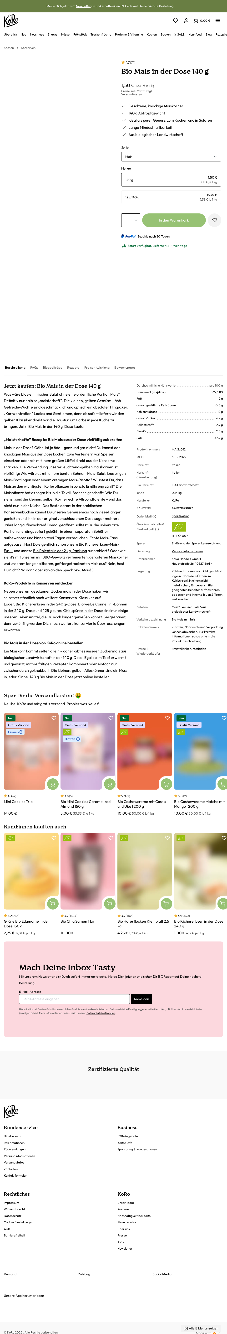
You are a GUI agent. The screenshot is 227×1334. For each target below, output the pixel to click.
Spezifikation (180, 516)
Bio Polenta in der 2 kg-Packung (60, 550)
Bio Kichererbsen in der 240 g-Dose (46, 604)
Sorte (125, 147)
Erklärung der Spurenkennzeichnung (197, 543)
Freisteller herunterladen (189, 649)
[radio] (171, 179)
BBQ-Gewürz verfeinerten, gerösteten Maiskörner (85, 557)
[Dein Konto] (186, 21)
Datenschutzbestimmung (100, 1013)
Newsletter (83, 6)
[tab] (15, 367)
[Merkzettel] (175, 21)
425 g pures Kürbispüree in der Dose (72, 610)
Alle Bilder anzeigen (201, 1328)
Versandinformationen (187, 551)
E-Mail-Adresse (30, 991)
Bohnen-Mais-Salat (88, 473)
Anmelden (141, 999)
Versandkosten (131, 94)
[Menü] (217, 19)
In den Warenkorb (174, 220)
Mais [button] (128, 157)
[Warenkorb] (201, 20)
